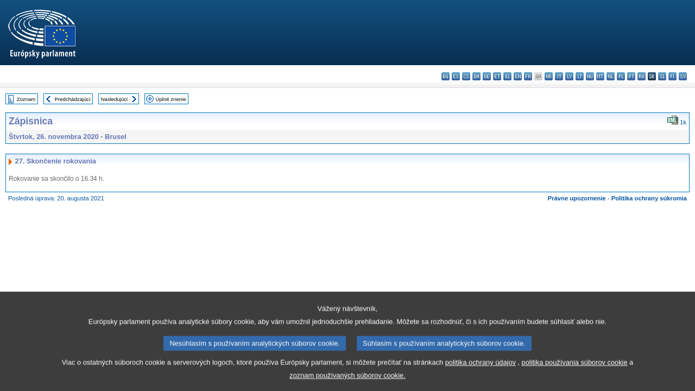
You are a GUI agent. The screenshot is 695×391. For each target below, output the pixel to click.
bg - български (445, 76)
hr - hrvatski (549, 76)
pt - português (631, 76)
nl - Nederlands (610, 76)
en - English (518, 76)
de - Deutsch (487, 76)
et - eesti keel (497, 76)
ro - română (641, 76)
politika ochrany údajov (480, 373)
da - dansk (476, 76)
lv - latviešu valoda (569, 76)
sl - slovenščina (662, 76)
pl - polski (621, 76)
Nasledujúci (114, 99)
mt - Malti (600, 76)
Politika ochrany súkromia (649, 198)
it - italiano (559, 76)
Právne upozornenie (577, 198)
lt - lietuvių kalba (580, 76)
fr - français (528, 76)
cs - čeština (466, 76)
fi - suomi (672, 76)
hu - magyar (590, 76)
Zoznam (26, 99)
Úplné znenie (171, 99)
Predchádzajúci (73, 99)
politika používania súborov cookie (575, 373)
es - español (456, 76)
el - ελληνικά (507, 76)
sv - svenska (683, 76)
